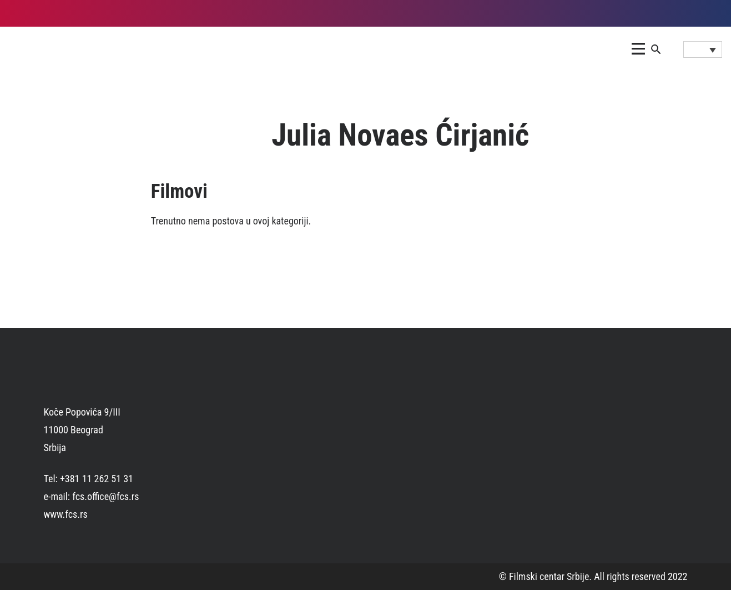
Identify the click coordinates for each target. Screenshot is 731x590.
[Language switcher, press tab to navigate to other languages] (702, 49)
